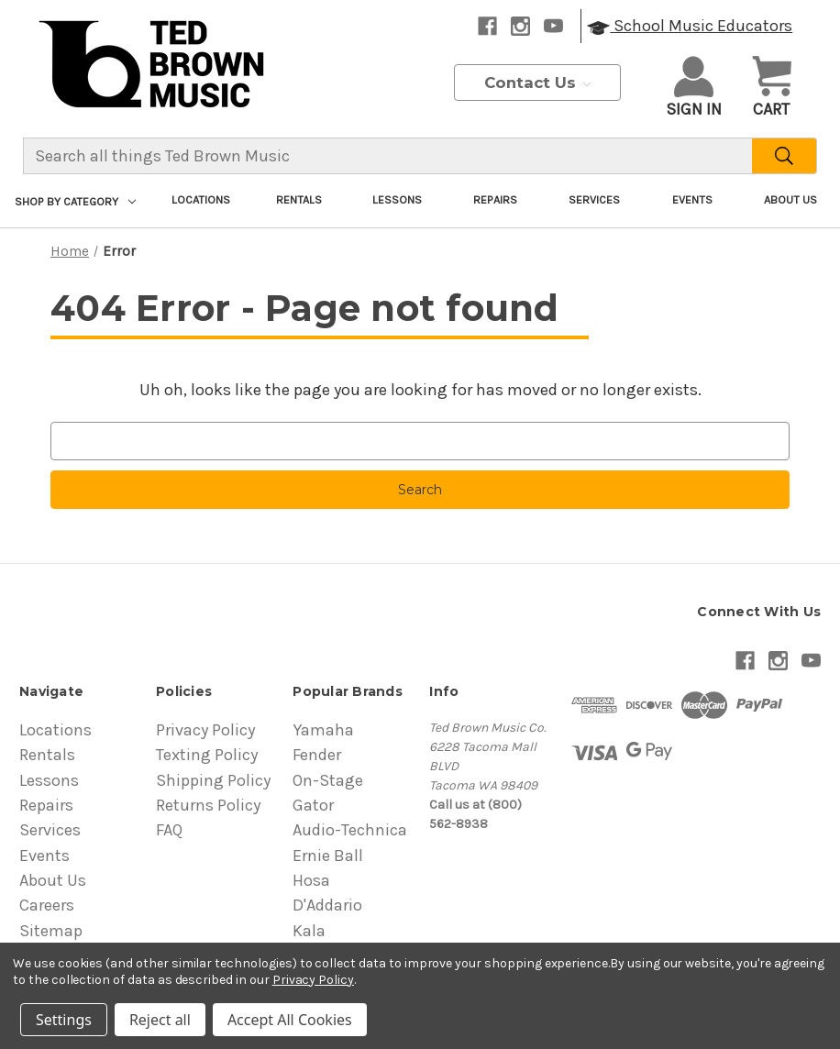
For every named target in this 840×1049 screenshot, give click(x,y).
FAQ (169, 830)
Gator (313, 805)
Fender (317, 755)
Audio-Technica (350, 830)
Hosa (311, 880)
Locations (200, 199)
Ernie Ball (328, 855)
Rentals (299, 199)
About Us (790, 199)
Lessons (397, 199)
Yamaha (323, 730)
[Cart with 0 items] (771, 89)
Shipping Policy (213, 780)
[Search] (784, 156)
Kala (309, 931)
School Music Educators (689, 26)
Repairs (495, 199)
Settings (64, 1020)
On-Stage (328, 780)
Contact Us (537, 82)
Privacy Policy (205, 730)
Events (692, 199)
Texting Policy (207, 755)
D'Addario (327, 905)
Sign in (694, 87)
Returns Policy (208, 805)
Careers (46, 905)
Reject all (160, 1020)
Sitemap (51, 931)
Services (594, 199)
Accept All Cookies (289, 1020)
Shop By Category (75, 201)
